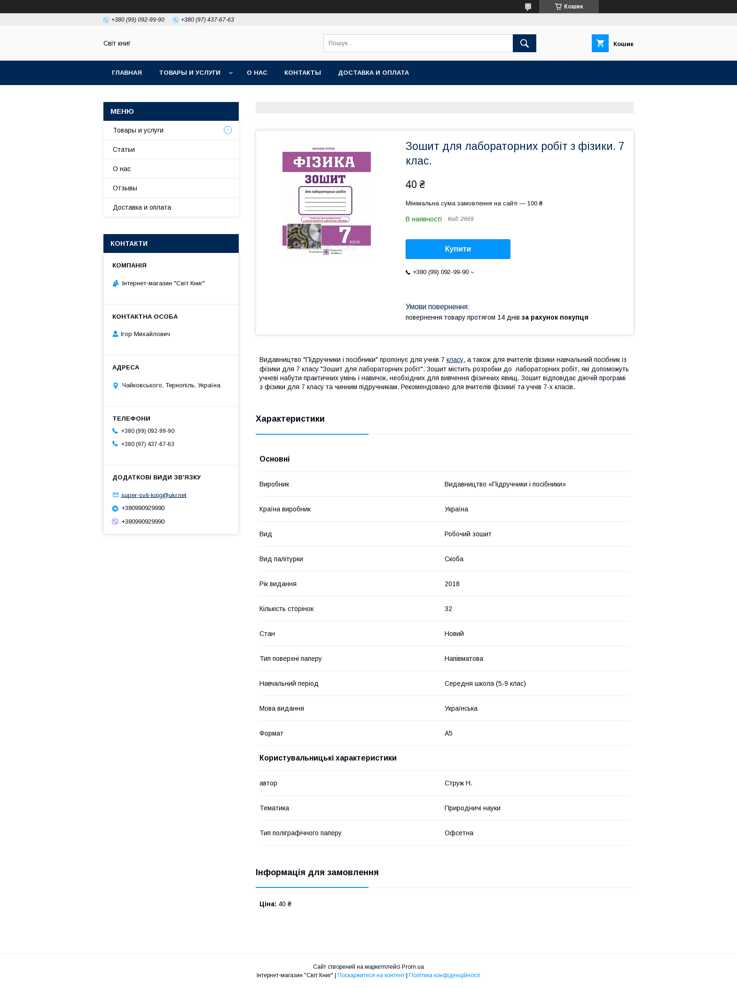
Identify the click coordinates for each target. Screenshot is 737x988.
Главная (127, 72)
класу (455, 359)
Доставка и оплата (373, 72)
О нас (257, 72)
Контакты (302, 72)
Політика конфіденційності (444, 975)
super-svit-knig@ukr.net (153, 494)
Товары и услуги (189, 72)
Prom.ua (413, 967)
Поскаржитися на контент (371, 975)
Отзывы (125, 188)
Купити (458, 249)
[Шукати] (524, 43)
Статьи (124, 149)
